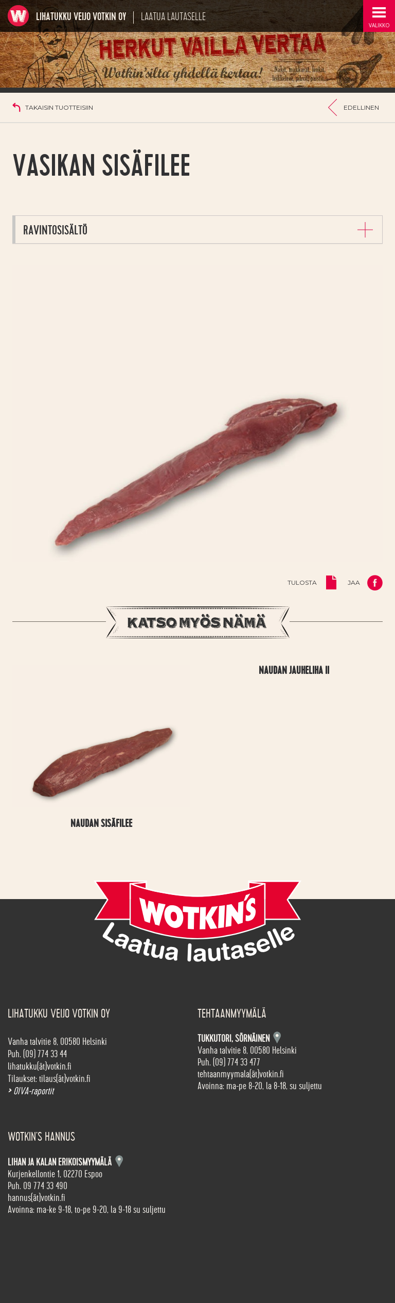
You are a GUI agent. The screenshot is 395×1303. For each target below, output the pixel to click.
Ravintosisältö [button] (55, 231)
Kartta (119, 1161)
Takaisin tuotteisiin (59, 107)
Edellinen (361, 107)
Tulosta (302, 582)
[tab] (198, 229)
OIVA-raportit (30, 1091)
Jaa (354, 582)
